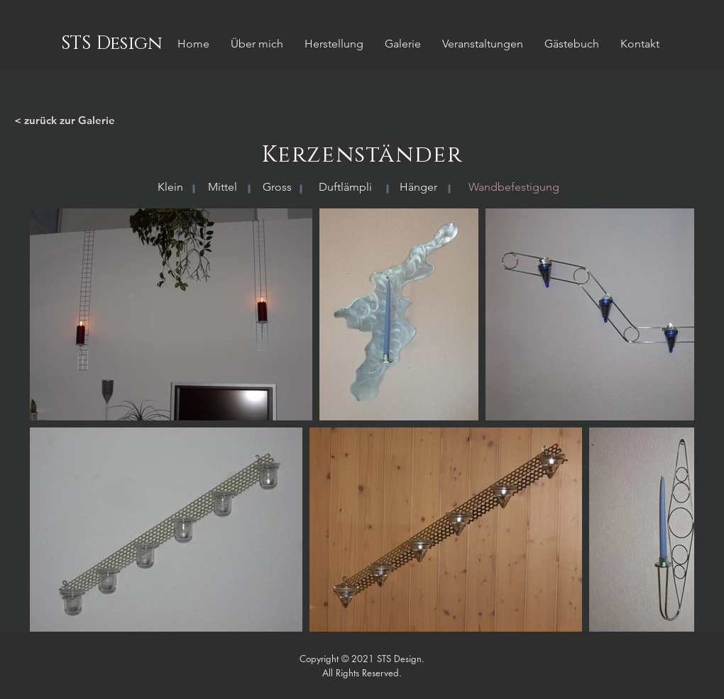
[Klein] (170, 187)
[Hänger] (418, 187)
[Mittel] (222, 187)
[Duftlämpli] (345, 187)
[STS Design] (111, 44)
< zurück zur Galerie (64, 120)
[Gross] (277, 187)
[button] (513, 187)
